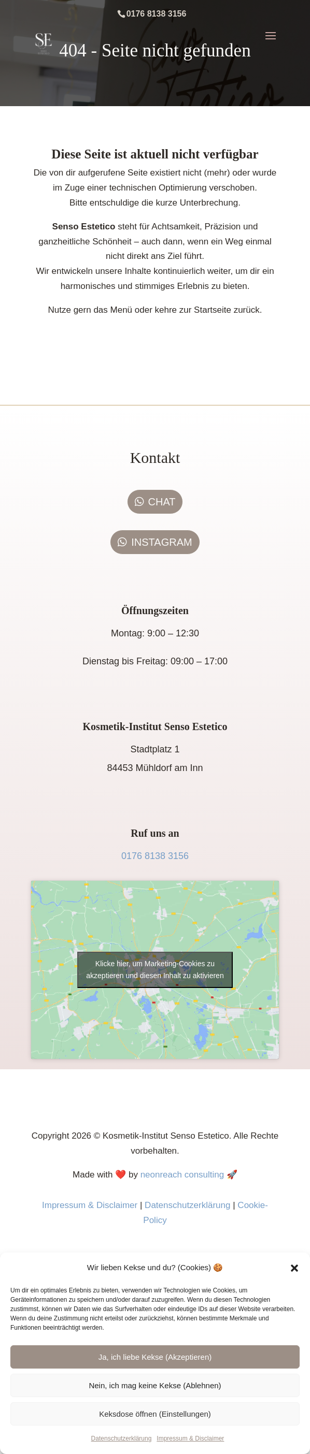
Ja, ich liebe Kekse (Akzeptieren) (155, 1357)
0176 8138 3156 (155, 856)
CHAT (162, 501)
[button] (294, 1268)
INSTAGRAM (161, 542)
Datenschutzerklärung (121, 1438)
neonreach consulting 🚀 (188, 1175)
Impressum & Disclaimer (190, 1438)
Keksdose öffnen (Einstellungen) (155, 1413)
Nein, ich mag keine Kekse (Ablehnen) (155, 1385)
